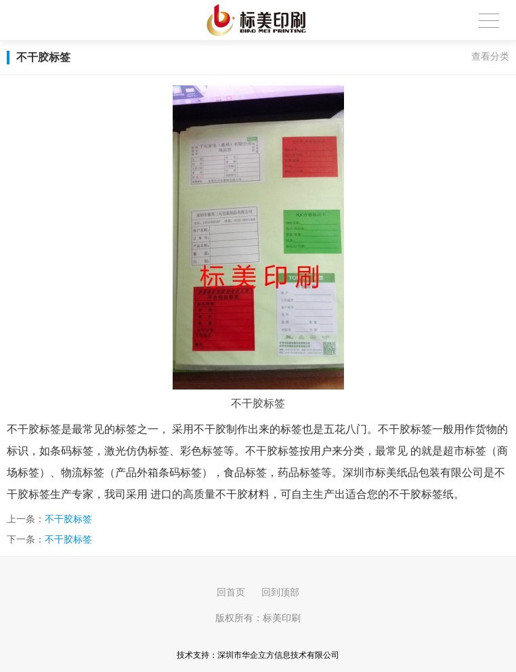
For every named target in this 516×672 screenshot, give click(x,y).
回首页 (231, 592)
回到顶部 (280, 592)
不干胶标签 (68, 518)
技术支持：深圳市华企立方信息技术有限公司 (258, 655)
